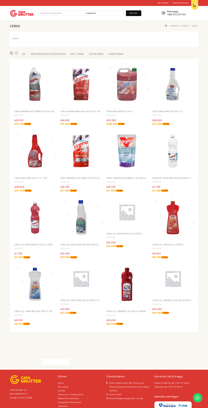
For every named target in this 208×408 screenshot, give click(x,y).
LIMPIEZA (174, 25)
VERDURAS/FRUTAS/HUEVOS (48, 54)
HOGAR (184, 25)
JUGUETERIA (96, 54)
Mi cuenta (63, 386)
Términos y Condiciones (70, 394)
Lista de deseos (181, 2)
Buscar (133, 13)
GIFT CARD (77, 54)
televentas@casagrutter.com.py (126, 398)
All (23, 54)
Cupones (63, 406)
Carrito (61, 390)
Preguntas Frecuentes (69, 402)
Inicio (61, 383)
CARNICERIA (115, 54)
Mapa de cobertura (68, 398)
